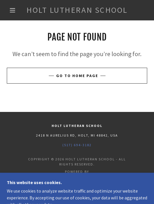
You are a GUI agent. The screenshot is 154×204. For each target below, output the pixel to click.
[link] (77, 10)
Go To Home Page (77, 75)
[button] (14, 10)
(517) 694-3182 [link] (76, 145)
